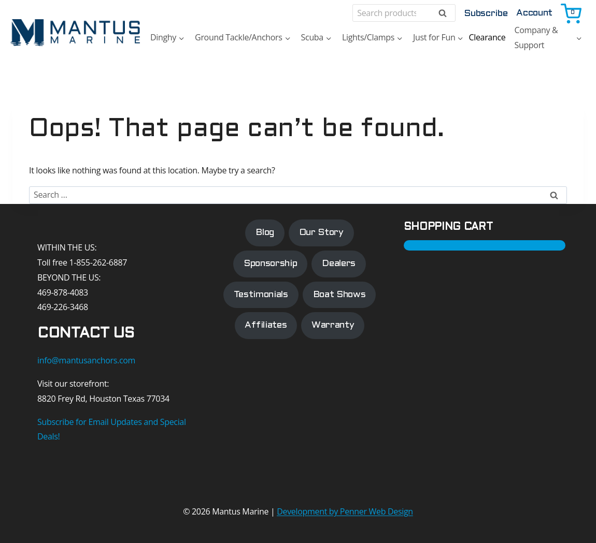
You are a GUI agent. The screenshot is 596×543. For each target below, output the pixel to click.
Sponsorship (270, 263)
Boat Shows (339, 294)
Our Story (321, 232)
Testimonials (261, 294)
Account (534, 13)
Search (446, 13)
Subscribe (485, 13)
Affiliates (266, 325)
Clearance (487, 37)
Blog (265, 232)
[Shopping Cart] (572, 13)
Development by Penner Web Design (345, 511)
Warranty (332, 325)
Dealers (339, 263)
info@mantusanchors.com (86, 360)
